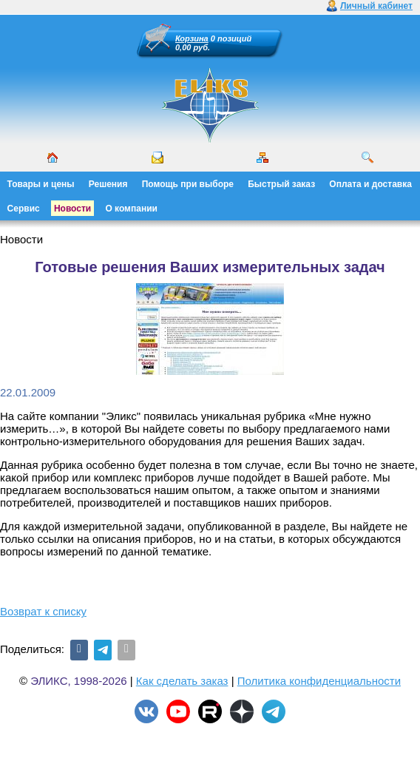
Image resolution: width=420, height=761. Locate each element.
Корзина (192, 38)
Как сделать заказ (182, 680)
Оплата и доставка (370, 184)
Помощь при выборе (188, 184)
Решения (108, 184)
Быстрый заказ (281, 184)
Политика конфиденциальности (319, 680)
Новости (72, 208)
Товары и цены (41, 184)
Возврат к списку (43, 611)
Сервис (23, 208)
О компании (131, 208)
